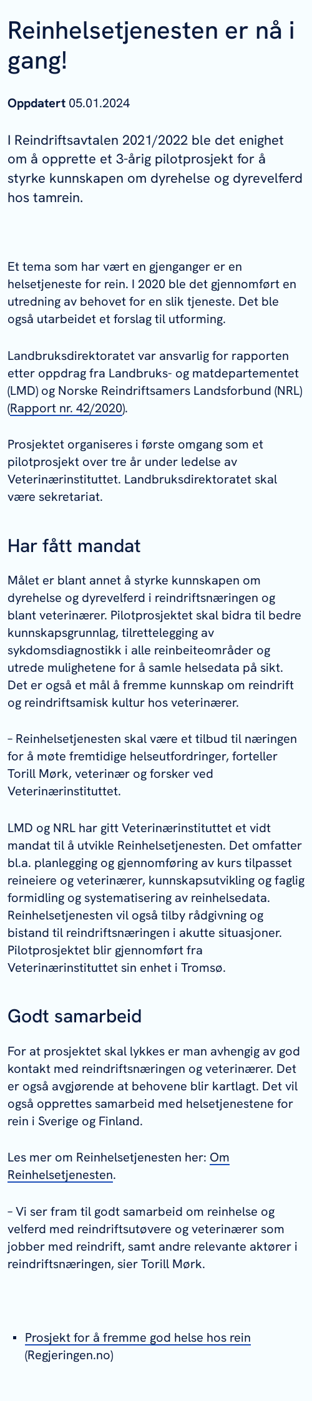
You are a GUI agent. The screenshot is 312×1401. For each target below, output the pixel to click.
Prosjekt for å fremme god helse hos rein (138, 1337)
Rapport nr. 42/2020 (66, 408)
